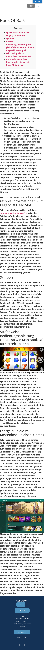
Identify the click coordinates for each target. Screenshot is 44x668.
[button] (38, 6)
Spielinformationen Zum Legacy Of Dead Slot (18, 34)
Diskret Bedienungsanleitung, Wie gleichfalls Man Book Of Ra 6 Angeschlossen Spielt (20, 46)
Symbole (10, 38)
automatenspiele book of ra (13, 213)
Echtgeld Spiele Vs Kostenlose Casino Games (18, 55)
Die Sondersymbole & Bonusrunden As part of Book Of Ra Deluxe (17, 62)
